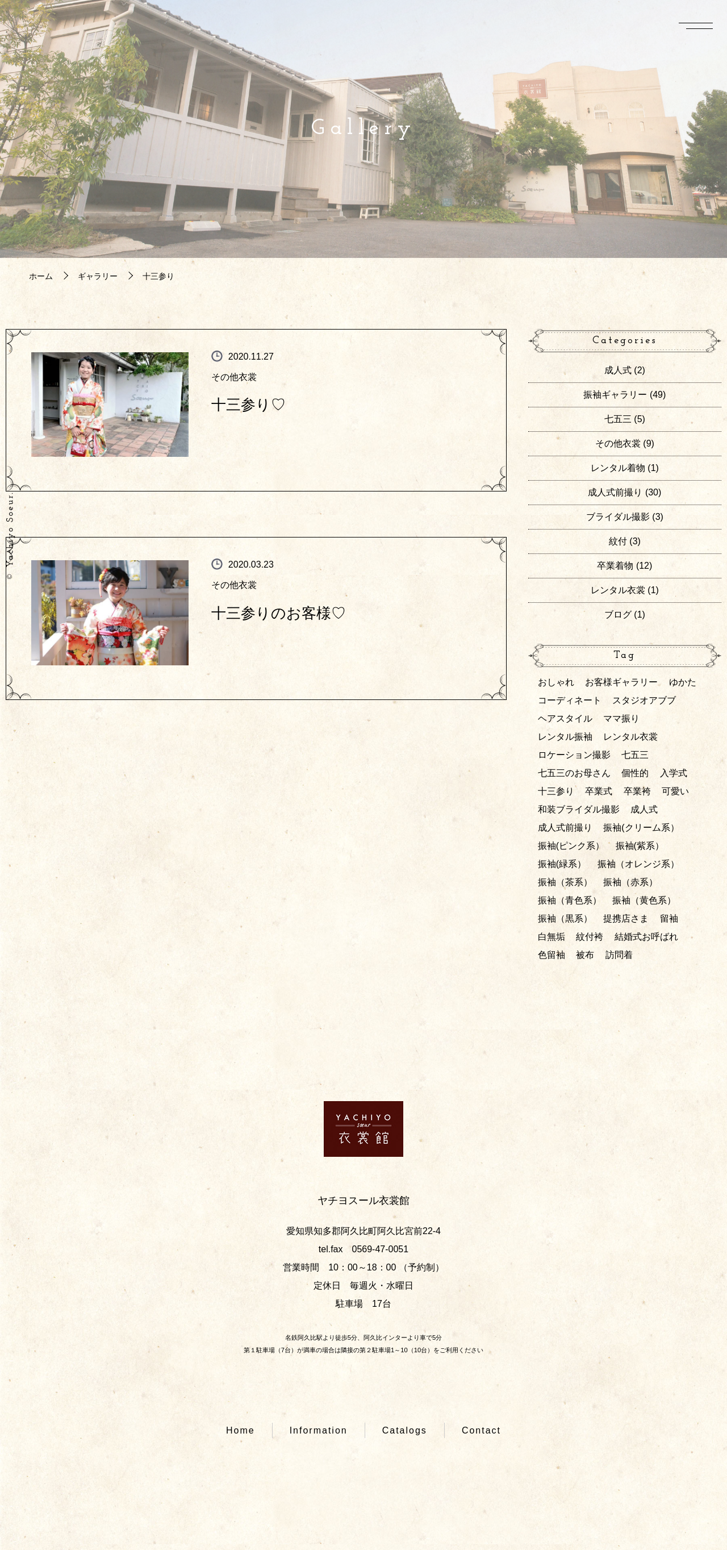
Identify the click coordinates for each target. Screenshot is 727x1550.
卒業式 (598, 791)
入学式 (673, 773)
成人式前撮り (615, 492)
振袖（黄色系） (644, 900)
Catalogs (404, 1430)
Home (240, 1430)
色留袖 (551, 955)
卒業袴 (637, 791)
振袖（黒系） (565, 918)
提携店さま (626, 918)
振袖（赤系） (630, 882)
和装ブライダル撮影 (579, 809)
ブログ (618, 614)
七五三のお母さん (574, 773)
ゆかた (682, 682)
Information (319, 1430)
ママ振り (621, 718)
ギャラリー (98, 276)
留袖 (669, 918)
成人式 (618, 370)
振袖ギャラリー (615, 394)
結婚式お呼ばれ (646, 936)
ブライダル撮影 (618, 517)
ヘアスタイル (565, 718)
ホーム (41, 276)
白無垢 (551, 936)
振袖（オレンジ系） (638, 864)
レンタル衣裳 (618, 590)
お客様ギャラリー (621, 682)
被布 (585, 955)
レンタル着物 (618, 468)
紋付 (618, 541)
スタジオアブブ (644, 700)
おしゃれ (556, 682)
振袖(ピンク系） (571, 846)
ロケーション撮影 (574, 755)
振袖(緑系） (562, 864)
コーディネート (569, 700)
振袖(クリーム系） (641, 827)
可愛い (675, 791)
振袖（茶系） (565, 882)
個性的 (635, 773)
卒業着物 (615, 565)
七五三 (618, 419)
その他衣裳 (234, 377)
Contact (481, 1430)
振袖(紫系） (640, 846)
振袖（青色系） (569, 900)
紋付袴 (589, 936)
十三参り (556, 791)
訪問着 (619, 955)
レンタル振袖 (565, 736)
